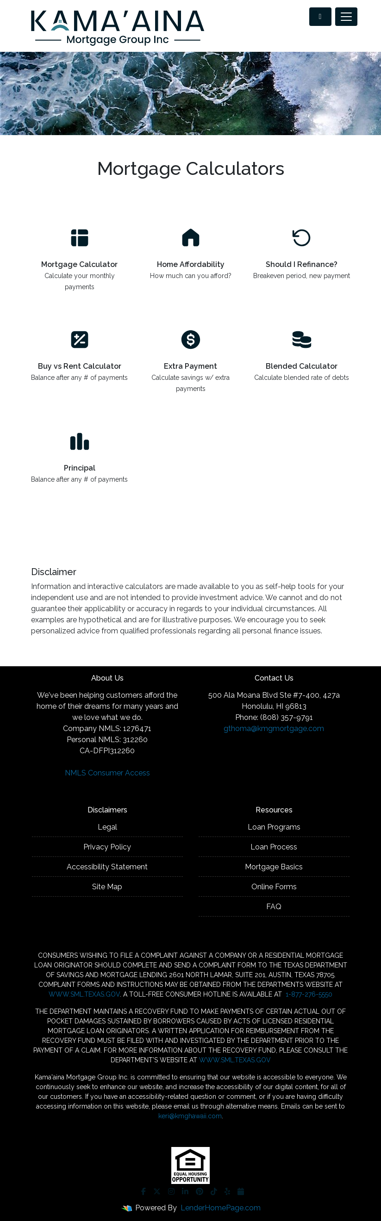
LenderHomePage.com (221, 1207)
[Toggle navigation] (346, 16)
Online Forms (274, 886)
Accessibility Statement (107, 866)
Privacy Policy (107, 847)
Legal (107, 827)
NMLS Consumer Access (107, 773)
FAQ (273, 906)
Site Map (107, 886)
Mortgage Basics (274, 866)
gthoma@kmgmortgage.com (274, 728)
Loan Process (273, 847)
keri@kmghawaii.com (190, 1116)
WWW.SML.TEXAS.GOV (84, 994)
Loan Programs (274, 827)
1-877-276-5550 (308, 994)
